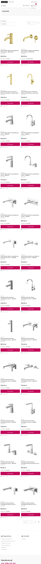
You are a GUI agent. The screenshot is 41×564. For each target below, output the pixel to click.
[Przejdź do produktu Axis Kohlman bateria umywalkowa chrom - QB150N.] (30, 120)
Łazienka (8, 8)
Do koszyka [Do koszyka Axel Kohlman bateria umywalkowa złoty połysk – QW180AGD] (31, 62)
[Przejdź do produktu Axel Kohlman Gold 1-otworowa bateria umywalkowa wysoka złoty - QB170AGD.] (10, 79)
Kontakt (24, 539)
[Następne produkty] (35, 522)
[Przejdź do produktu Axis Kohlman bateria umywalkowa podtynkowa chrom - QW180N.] (10, 244)
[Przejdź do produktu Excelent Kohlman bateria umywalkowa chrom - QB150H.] (30, 408)
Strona (29, 22)
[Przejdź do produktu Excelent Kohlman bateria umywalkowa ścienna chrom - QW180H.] (10, 491)
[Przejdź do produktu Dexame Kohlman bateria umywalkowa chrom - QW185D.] (10, 367)
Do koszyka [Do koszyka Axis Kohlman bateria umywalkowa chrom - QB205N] (31, 185)
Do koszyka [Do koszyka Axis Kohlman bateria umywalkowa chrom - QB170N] (10, 185)
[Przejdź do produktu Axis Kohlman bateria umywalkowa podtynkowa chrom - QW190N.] (30, 244)
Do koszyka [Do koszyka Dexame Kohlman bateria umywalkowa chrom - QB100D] (10, 308)
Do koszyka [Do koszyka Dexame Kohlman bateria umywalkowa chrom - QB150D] (31, 308)
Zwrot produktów (5, 545)
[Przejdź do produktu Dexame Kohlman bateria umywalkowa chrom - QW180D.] (30, 326)
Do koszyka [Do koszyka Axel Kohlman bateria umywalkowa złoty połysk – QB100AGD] (10, 62)
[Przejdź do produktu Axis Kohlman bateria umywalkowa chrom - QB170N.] (10, 161)
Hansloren (3, 8)
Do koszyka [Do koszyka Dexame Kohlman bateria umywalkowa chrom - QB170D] (10, 350)
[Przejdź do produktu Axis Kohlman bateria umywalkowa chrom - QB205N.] (30, 161)
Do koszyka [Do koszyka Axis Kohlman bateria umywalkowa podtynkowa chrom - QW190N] (31, 267)
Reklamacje (4, 549)
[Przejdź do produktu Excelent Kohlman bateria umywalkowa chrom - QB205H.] (10, 449)
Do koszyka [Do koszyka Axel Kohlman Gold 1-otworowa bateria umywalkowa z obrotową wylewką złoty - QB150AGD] (31, 103)
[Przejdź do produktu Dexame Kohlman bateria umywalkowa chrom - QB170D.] (10, 326)
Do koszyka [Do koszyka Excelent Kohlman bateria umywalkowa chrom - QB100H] (10, 432)
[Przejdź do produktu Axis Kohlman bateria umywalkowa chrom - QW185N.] (10, 203)
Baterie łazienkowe (15, 8)
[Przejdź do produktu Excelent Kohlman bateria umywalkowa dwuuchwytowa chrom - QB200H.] (30, 449)
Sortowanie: (3, 21)
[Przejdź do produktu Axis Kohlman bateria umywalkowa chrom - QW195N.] (30, 203)
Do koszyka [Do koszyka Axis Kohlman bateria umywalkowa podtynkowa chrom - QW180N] (10, 267)
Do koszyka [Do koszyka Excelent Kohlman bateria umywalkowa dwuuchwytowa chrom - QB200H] (31, 473)
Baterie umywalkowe (25, 8)
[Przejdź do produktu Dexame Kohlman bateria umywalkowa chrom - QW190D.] (30, 367)
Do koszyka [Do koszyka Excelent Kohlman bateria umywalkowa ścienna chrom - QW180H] (10, 514)
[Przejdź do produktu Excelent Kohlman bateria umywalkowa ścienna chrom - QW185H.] (30, 491)
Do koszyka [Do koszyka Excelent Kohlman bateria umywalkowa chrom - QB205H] (10, 473)
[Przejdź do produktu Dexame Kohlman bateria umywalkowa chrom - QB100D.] (10, 285)
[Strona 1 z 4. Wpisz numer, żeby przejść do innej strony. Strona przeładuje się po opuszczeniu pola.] (32, 22)
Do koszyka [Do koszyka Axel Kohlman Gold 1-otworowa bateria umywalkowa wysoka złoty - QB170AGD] (10, 103)
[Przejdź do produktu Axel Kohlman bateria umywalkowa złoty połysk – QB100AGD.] (10, 38)
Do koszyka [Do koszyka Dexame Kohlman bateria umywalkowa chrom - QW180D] (31, 350)
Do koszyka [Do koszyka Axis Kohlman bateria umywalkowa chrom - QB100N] (10, 144)
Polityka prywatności (6, 539)
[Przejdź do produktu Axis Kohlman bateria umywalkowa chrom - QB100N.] (10, 120)
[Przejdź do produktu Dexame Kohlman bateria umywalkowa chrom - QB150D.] (30, 285)
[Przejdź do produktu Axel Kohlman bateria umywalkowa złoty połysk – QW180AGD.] (30, 38)
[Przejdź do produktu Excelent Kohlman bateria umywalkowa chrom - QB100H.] (10, 408)
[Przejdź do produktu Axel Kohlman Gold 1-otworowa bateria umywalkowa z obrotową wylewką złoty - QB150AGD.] (30, 79)
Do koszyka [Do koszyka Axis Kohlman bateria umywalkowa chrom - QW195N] (31, 226)
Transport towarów (6, 543)
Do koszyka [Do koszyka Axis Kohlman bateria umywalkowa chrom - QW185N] (10, 226)
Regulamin (4, 547)
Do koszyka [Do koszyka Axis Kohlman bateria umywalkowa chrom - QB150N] (31, 144)
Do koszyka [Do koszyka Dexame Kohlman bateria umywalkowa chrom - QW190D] (31, 391)
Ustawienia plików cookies (7, 541)
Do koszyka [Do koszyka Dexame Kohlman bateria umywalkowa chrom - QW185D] (10, 391)
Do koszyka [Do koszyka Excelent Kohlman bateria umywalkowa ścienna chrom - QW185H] (31, 514)
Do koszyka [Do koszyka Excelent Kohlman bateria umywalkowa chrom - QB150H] (31, 432)
